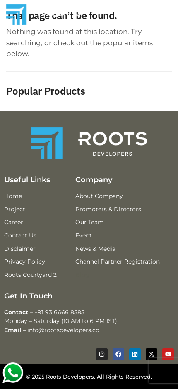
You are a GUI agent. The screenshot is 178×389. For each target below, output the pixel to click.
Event (83, 235)
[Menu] (152, 14)
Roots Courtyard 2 (30, 275)
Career (13, 222)
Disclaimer (20, 248)
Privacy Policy (24, 261)
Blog (82, 275)
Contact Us (20, 235)
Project (14, 209)
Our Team (89, 222)
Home (13, 196)
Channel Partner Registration (117, 261)
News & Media (95, 248)
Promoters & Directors (108, 209)
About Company (99, 196)
